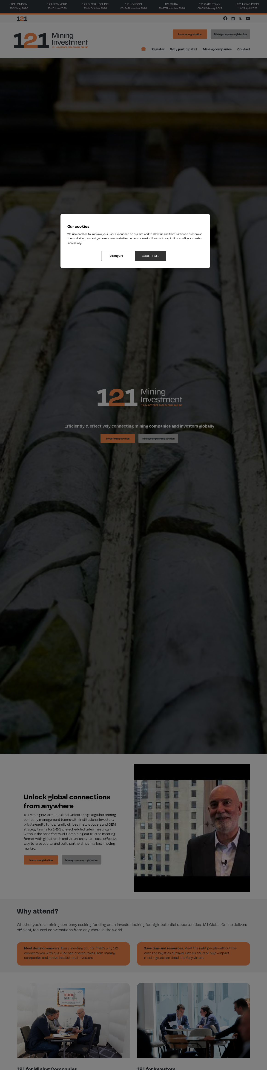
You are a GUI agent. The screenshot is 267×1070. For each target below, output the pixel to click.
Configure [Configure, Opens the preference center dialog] (117, 255)
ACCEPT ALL (150, 255)
